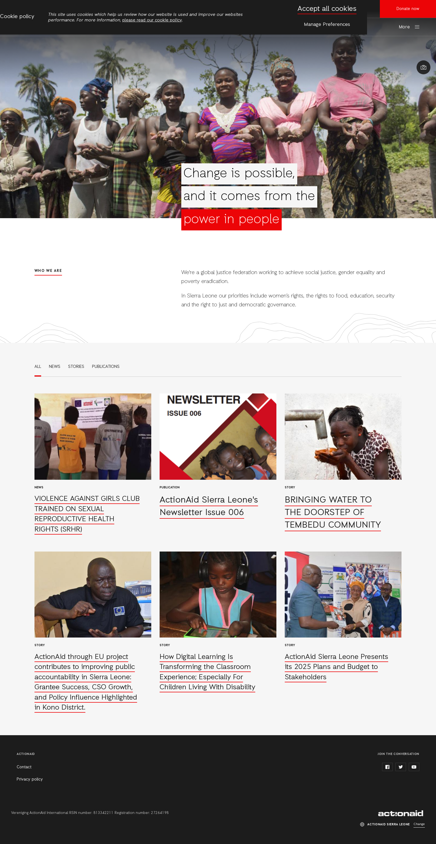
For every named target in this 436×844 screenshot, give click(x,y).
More (404, 27)
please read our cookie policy (152, 20)
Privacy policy (30, 779)
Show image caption (423, 67)
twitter (400, 767)
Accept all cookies (327, 9)
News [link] (54, 367)
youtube (414, 767)
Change (419, 824)
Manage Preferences (327, 24)
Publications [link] (106, 367)
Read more (92, 464)
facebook (387, 767)
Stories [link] (76, 367)
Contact (24, 767)
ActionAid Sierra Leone (401, 813)
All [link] (37, 367)
